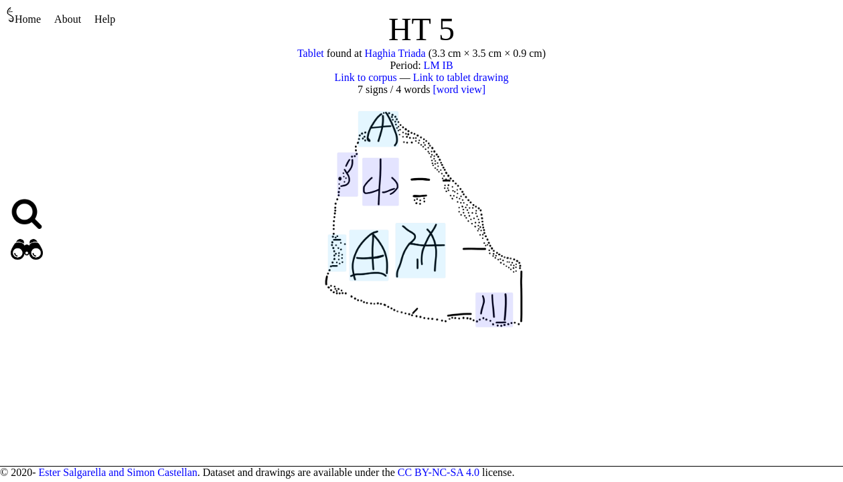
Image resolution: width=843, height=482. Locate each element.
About (67, 19)
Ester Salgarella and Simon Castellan (117, 472)
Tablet (310, 53)
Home (24, 16)
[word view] (459, 89)
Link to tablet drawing (461, 77)
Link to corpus (366, 77)
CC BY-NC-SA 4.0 (438, 472)
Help (104, 19)
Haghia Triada (395, 53)
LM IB (438, 65)
